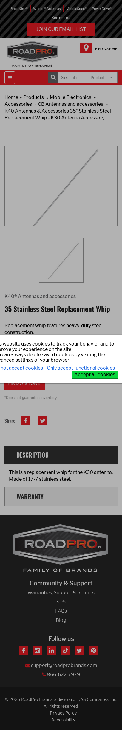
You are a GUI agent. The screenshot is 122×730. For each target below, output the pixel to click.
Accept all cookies (94, 374)
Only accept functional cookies (81, 368)
